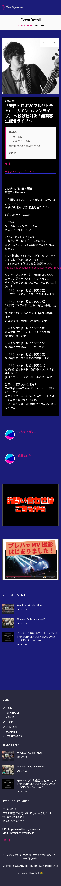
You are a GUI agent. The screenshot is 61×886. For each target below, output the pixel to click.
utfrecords (12, 736)
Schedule (28, 25)
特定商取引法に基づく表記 (17, 854)
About (8, 717)
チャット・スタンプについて (20, 171)
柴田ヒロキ (24, 455)
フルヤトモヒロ (27, 431)
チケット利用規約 (42, 854)
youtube (9, 731)
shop (7, 722)
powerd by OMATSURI (30, 873)
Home (19, 25)
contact (9, 726)
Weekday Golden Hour (29, 605)
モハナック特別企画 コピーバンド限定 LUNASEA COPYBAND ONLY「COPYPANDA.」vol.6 (37, 637)
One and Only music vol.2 (31, 619)
